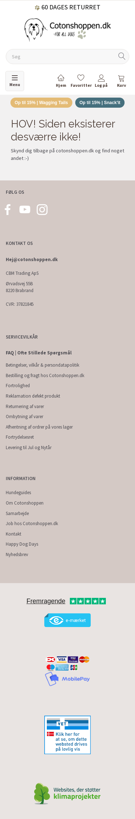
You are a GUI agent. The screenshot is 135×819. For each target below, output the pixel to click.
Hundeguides (18, 492)
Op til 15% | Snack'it (100, 102)
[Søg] (122, 56)
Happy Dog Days (22, 544)
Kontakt (13, 534)
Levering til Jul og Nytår (28, 447)
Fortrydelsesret (20, 437)
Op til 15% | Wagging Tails (41, 102)
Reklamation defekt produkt (33, 396)
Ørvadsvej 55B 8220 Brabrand (19, 287)
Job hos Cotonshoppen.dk (32, 523)
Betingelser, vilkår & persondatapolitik (42, 365)
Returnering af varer (25, 406)
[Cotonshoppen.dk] (67, 29)
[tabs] (121, 82)
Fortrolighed (18, 385)
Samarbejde (17, 513)
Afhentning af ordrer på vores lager (39, 427)
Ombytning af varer (24, 416)
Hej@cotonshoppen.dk (32, 259)
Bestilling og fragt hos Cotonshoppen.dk (45, 375)
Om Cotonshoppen (25, 503)
